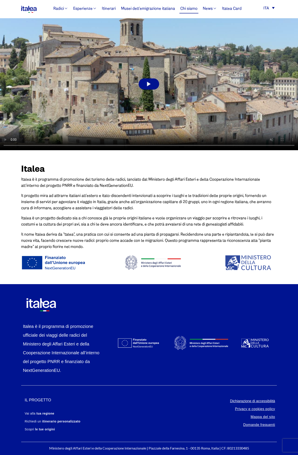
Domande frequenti (259, 425)
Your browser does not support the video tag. (149, 84)
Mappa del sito (263, 417)
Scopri (40, 429)
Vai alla (39, 413)
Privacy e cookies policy (255, 409)
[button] (269, 8)
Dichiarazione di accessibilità (252, 401)
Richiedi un (52, 421)
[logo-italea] (29, 9)
